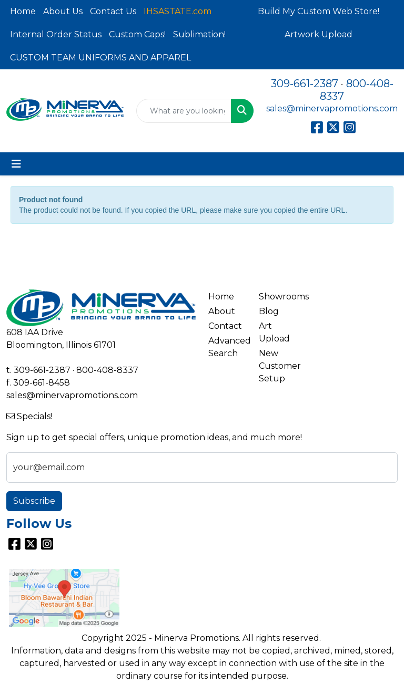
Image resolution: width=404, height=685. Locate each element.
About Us (63, 11)
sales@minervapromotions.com (332, 108)
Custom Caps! (137, 34)
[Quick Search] (183, 111)
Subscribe (34, 501)
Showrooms (278, 297)
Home (23, 11)
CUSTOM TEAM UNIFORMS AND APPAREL (100, 58)
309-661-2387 (304, 83)
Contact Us (113, 11)
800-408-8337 (107, 370)
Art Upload (274, 332)
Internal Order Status (56, 34)
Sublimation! (199, 34)
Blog (269, 311)
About (221, 311)
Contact (225, 326)
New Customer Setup (278, 365)
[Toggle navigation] (16, 164)
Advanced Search (227, 347)
